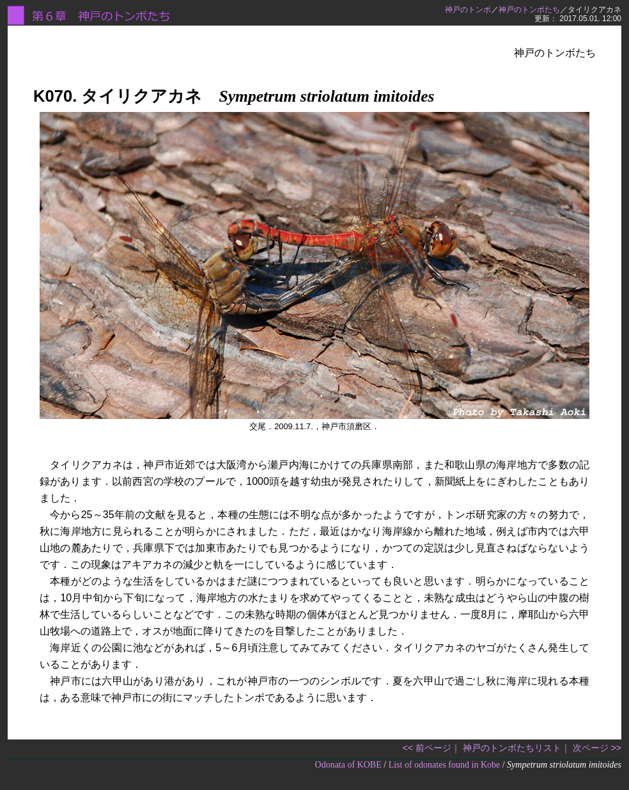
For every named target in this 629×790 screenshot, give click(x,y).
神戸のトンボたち (529, 9)
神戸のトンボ (468, 9)
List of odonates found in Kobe (445, 765)
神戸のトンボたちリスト (512, 748)
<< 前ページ (427, 748)
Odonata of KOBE (348, 765)
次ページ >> (597, 748)
